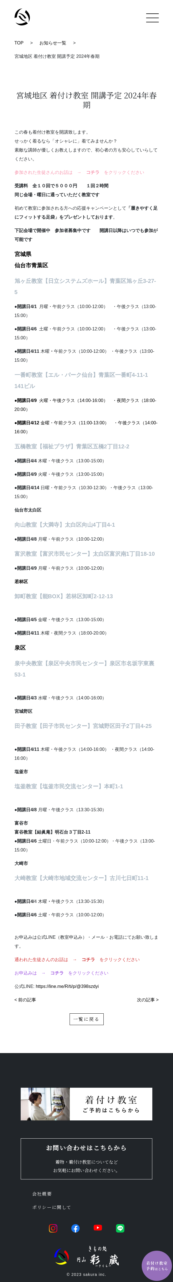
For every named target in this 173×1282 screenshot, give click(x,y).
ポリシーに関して (52, 1207)
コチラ (88, 959)
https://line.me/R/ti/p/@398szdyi (67, 986)
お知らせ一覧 (52, 43)
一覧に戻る (86, 1019)
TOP (19, 43)
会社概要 (42, 1194)
